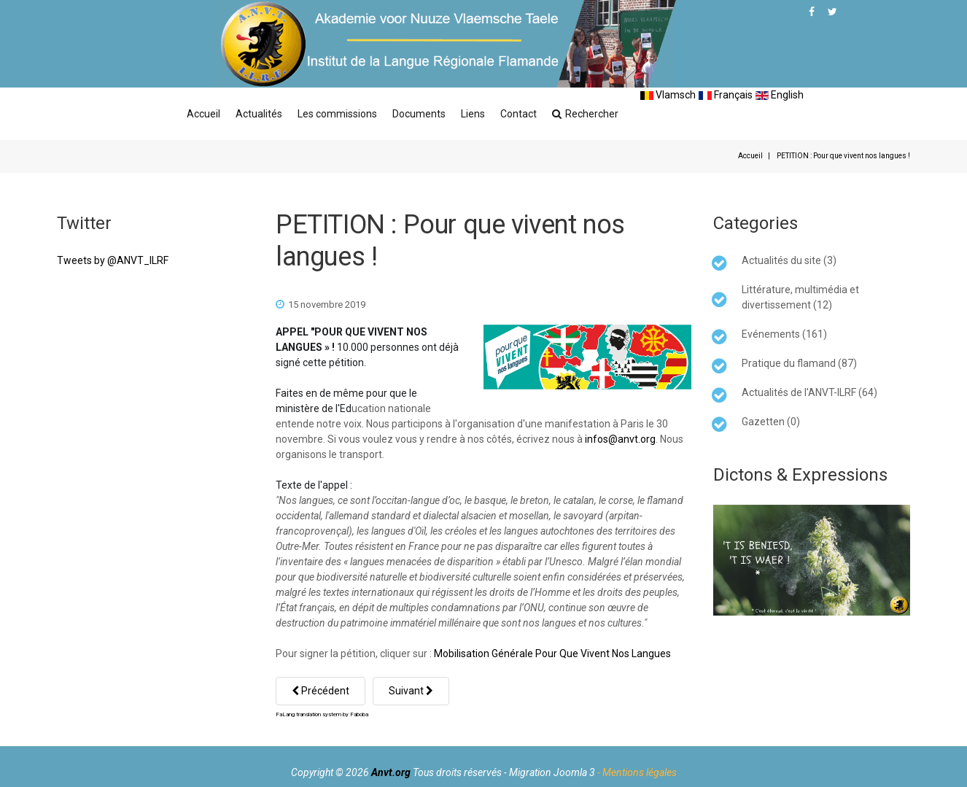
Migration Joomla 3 (552, 772)
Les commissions (337, 114)
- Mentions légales (637, 772)
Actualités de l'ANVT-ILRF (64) (809, 392)
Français (726, 95)
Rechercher (585, 114)
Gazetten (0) (771, 421)
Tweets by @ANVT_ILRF (112, 260)
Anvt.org (391, 772)
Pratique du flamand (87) (799, 363)
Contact (518, 114)
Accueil (203, 114)
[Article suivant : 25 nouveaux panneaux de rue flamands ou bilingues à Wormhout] (411, 691)
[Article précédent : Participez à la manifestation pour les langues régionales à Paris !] (320, 691)
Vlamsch (668, 95)
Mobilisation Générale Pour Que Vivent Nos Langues (552, 653)
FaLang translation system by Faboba (322, 714)
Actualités (259, 114)
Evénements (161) (784, 334)
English (780, 95)
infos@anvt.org (620, 439)
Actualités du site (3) (789, 260)
